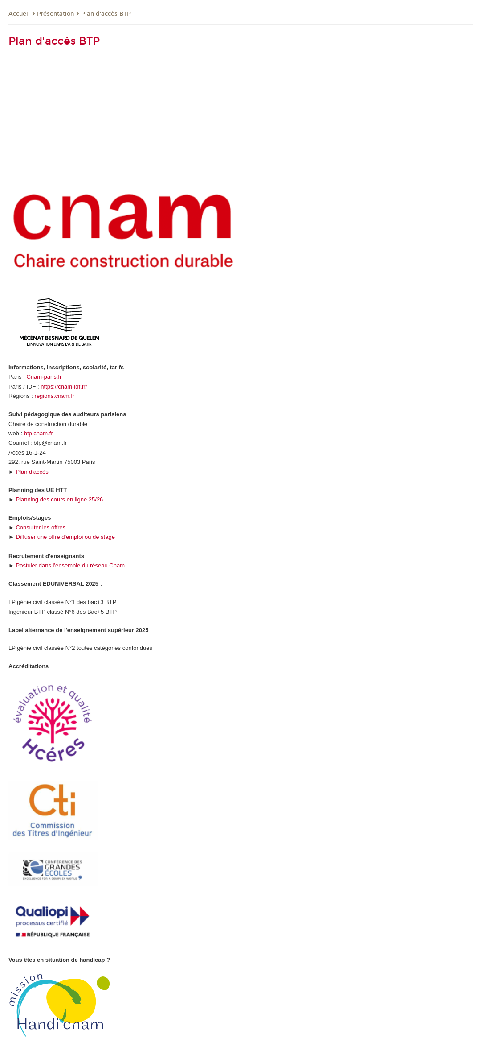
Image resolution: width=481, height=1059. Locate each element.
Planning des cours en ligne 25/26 (59, 499)
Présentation (55, 13)
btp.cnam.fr (38, 433)
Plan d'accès (32, 471)
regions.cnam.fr (55, 396)
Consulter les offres (40, 527)
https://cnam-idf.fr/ (64, 386)
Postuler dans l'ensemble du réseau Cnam (70, 565)
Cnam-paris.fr (43, 376)
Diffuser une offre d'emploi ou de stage (65, 537)
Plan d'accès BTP (106, 13)
